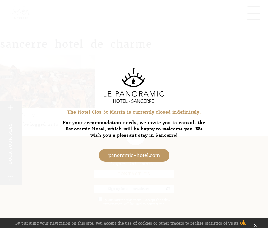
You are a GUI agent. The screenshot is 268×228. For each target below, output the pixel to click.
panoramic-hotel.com (134, 155)
